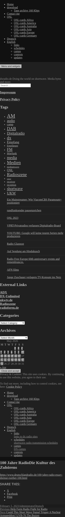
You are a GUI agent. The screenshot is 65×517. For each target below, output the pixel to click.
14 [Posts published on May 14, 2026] (12, 356)
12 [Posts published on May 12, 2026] (5, 356)
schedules (19, 48)
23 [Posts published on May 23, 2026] (19, 359)
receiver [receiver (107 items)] (11, 181)
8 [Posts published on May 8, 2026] (15, 352)
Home (10, 4)
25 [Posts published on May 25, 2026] (2, 363)
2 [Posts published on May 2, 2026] (18, 348)
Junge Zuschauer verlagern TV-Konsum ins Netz (34, 277)
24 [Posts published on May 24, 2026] (22, 359)
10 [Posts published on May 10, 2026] (22, 352)
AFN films (13, 269)
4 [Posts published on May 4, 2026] (1, 352)
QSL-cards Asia (23, 29)
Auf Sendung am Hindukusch (23, 251)
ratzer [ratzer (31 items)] (9, 179)
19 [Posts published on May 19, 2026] (5, 359)
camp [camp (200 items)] (10, 124)
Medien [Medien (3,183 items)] (14, 162)
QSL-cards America (25, 23)
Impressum (8, 92)
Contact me (13, 13)
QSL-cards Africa (23, 19)
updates (18, 57)
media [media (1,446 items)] (12, 157)
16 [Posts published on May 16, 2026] (19, 356)
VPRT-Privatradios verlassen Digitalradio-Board (34, 225)
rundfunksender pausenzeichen (24, 210)
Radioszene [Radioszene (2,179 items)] (17, 174)
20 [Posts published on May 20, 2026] (8, 359)
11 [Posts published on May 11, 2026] (2, 356)
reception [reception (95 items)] (11, 184)
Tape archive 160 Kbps (27, 10)
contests (18, 54)
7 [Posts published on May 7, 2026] (11, 352)
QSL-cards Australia (25, 26)
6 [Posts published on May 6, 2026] (8, 352)
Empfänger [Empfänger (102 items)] (12, 145)
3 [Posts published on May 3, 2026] (22, 348)
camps (17, 51)
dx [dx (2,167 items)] (9, 137)
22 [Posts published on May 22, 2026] (15, 359)
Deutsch (11, 38)
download (12, 7)
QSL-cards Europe (24, 32)
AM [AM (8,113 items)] (11, 116)
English (11, 41)
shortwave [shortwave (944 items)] (15, 188)
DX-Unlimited (10, 296)
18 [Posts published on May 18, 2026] (2, 359)
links (16, 45)
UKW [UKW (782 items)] (11, 193)
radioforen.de (9, 308)
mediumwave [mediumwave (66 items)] (13, 167)
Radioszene (8, 304)
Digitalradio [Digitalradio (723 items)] (16, 133)
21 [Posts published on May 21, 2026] (12, 359)
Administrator (27, 505)
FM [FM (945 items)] (9, 149)
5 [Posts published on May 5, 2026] (4, 352)
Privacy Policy (10, 99)
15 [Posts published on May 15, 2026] (15, 356)
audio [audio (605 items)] (11, 121)
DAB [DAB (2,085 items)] (11, 128)
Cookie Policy (14, 386)
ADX (3, 292)
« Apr (3, 367)
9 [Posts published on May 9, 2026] (18, 352)
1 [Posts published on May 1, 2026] (15, 348)
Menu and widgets (10, 66)
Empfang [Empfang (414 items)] (13, 142)
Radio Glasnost (15, 243)
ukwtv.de (6, 300)
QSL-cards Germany (25, 35)
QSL (9, 16)
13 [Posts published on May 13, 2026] (8, 356)
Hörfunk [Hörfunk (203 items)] (12, 153)
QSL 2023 (12, 217)
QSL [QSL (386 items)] (10, 170)
